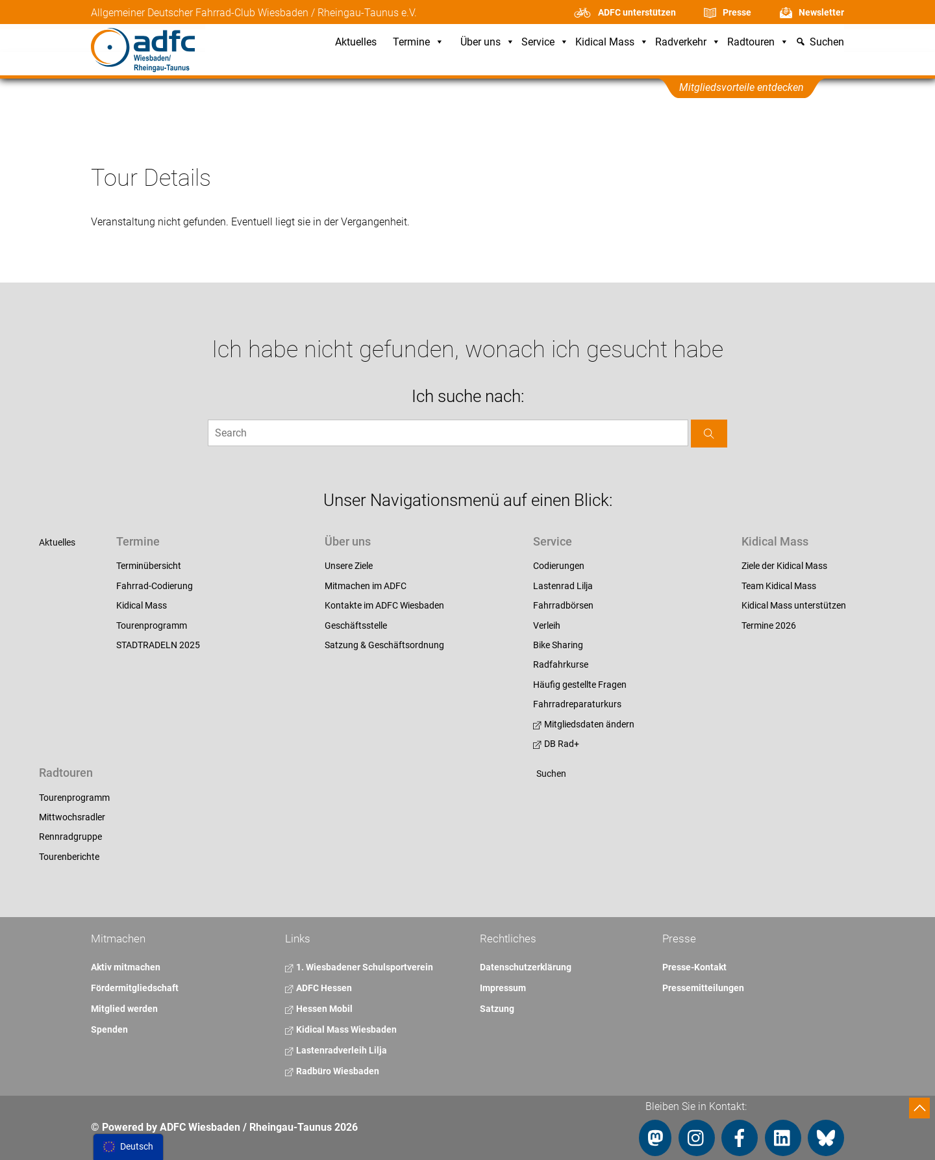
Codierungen (558, 566)
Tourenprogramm (151, 625)
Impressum (503, 988)
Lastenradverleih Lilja (336, 1050)
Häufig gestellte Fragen (580, 684)
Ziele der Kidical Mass (784, 566)
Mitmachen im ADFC (365, 586)
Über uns (487, 42)
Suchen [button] (827, 42)
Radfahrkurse (560, 664)
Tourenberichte (69, 856)
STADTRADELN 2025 (158, 645)
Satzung (497, 1008)
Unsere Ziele (349, 566)
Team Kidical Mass (779, 586)
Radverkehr (688, 42)
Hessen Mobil (319, 1008)
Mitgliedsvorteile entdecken (741, 87)
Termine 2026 (769, 625)
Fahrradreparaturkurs (577, 704)
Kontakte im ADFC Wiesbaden (384, 605)
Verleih (546, 625)
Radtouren (758, 42)
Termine (418, 42)
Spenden (109, 1029)
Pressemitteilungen (703, 988)
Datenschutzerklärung (525, 967)
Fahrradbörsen (563, 605)
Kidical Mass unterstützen (794, 605)
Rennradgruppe (70, 836)
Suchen (551, 773)
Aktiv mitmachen (125, 967)
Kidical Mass (612, 42)
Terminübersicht (148, 566)
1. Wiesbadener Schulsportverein (359, 967)
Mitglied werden (124, 1008)
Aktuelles (356, 42)
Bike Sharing (558, 645)
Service (545, 42)
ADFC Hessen (318, 988)
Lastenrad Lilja (563, 586)
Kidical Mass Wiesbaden (341, 1029)
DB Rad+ (556, 743)
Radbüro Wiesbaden (332, 1071)
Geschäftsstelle (356, 625)
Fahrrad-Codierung (154, 586)
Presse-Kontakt (694, 967)
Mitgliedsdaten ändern (583, 724)
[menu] (128, 1147)
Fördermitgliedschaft (135, 988)
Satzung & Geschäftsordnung (384, 645)
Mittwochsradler (72, 817)
